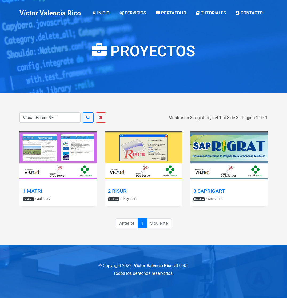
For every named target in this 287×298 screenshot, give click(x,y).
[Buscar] (50, 117)
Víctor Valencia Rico (50, 13)
